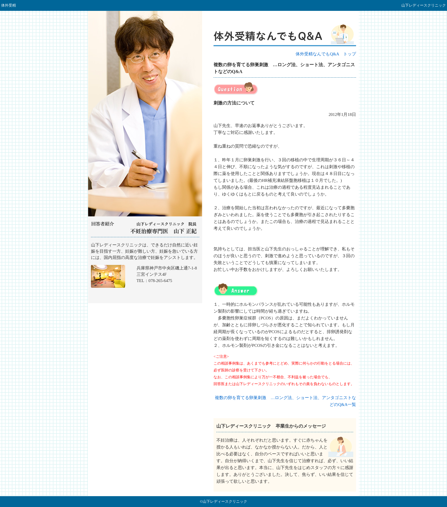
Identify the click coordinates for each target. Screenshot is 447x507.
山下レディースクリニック (145, 270)
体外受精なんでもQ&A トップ (326, 54)
